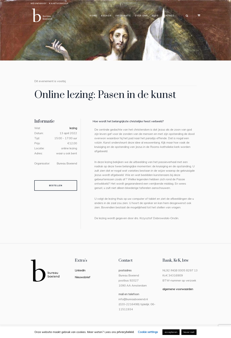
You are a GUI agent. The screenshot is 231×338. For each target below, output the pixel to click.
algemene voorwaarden (177, 289)
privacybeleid (125, 332)
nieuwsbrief (39, 3)
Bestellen (55, 185)
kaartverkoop (58, 3)
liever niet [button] (189, 332)
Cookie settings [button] (148, 332)
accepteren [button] (171, 332)
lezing (73, 128)
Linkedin (80, 270)
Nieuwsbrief (82, 277)
